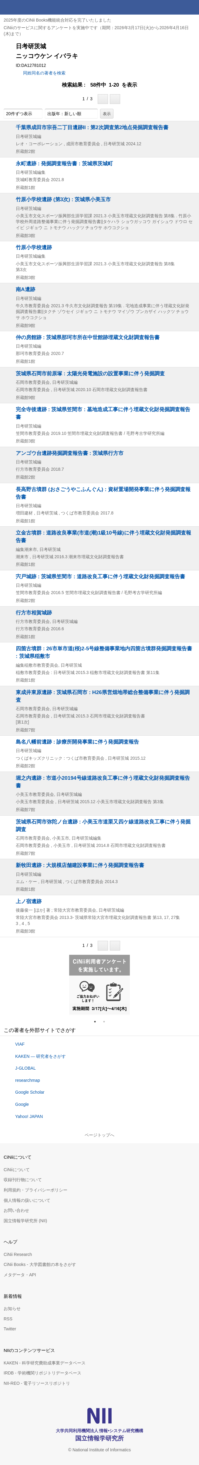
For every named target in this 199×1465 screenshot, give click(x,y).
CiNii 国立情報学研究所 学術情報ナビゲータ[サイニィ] (26, 7)
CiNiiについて (17, 1169)
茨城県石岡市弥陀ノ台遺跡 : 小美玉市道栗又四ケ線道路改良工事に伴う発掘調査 (103, 825)
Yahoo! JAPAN (29, 1116)
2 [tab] (106, 1022)
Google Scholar (30, 1092)
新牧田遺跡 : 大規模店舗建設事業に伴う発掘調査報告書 (80, 865)
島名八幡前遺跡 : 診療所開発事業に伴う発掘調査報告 (77, 742)
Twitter (10, 1328)
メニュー (191, 7)
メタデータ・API (20, 1274)
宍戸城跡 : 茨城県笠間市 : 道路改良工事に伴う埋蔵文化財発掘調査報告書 (100, 576)
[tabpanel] (99, 985)
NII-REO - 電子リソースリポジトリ (37, 1383)
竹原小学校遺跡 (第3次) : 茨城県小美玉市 (63, 199)
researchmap (27, 1080)
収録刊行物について (23, 1179)
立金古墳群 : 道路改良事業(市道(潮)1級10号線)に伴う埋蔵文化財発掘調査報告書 (103, 536)
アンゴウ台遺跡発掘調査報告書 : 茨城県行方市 (69, 453)
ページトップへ (99, 1135)
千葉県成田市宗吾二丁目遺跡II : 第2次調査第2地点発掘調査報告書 (92, 127)
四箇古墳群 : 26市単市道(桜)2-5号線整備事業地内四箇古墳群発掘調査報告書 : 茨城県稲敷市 (104, 652)
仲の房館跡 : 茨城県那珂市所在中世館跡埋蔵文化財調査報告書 (88, 337)
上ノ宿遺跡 (29, 901)
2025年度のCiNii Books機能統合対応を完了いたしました (58, 20)
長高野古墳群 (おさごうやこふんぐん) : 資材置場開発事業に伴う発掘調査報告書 (103, 493)
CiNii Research (18, 1254)
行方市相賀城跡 (34, 613)
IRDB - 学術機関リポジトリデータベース (42, 1372)
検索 (177, 7)
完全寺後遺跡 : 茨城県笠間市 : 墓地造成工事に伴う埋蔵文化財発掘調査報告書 (103, 413)
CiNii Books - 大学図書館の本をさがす (40, 1264)
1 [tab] (97, 1022)
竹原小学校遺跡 (34, 247)
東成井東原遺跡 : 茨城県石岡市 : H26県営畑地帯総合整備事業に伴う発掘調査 (103, 696)
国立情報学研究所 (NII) (25, 1220)
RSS (8, 1318)
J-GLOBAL (25, 1068)
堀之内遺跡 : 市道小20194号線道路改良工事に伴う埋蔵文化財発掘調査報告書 (103, 782)
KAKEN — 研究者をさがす (40, 1056)
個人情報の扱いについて (27, 1200)
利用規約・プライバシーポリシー (35, 1190)
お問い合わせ (16, 1210)
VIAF (20, 1044)
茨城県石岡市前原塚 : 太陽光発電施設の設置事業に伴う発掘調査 (90, 373)
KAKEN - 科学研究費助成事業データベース (45, 1362)
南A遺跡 (25, 289)
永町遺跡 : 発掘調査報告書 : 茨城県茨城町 (64, 163)
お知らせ (12, 1308)
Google (22, 1104)
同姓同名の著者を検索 (44, 72)
